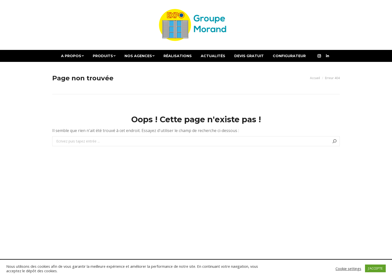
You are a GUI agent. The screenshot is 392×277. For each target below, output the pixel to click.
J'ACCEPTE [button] (375, 268)
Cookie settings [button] (348, 268)
